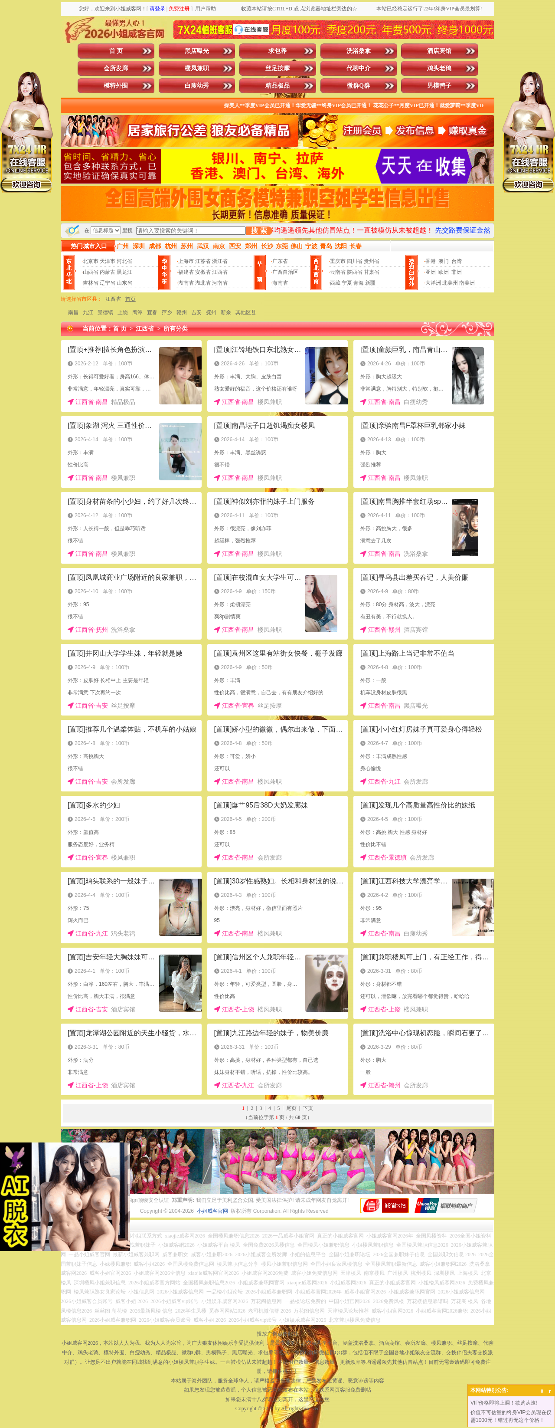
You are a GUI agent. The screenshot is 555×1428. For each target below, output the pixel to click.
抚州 (211, 312)
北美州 (450, 283)
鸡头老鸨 (439, 68)
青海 (358, 283)
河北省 (124, 261)
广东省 (280, 261)
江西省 (220, 272)
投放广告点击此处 (277, 1334)
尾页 (291, 1108)
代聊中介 (358, 68)
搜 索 (259, 230)
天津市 (107, 261)
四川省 (354, 261)
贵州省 (371, 261)
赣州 (181, 312)
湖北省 (203, 283)
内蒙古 (107, 272)
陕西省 (354, 272)
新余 (226, 312)
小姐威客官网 (212, 1211)
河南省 (220, 283)
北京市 (90, 261)
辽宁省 (107, 283)
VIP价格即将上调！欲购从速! (504, 1403)
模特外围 (116, 85)
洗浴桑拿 (358, 51)
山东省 (124, 283)
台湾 (456, 261)
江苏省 (203, 261)
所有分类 (175, 328)
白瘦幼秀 (197, 85)
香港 (430, 261)
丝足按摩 (277, 68)
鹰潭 (137, 312)
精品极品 (277, 85)
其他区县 (245, 312)
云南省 (338, 272)
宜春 (152, 312)
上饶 (123, 312)
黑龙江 (124, 272)
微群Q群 (358, 85)
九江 (88, 312)
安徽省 (203, 272)
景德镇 (105, 312)
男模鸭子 (439, 85)
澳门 (443, 261)
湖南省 (186, 283)
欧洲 (443, 272)
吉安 (196, 312)
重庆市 (338, 261)
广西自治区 (285, 272)
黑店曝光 (197, 51)
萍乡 (167, 312)
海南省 (280, 283)
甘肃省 (371, 272)
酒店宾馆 (439, 51)
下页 (308, 1108)
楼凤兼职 (197, 68)
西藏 (335, 283)
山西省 (90, 272)
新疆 (370, 283)
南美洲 (467, 283)
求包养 (277, 51)
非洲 (456, 272)
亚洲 (430, 272)
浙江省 (220, 261)
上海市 (186, 261)
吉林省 (90, 283)
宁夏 (347, 283)
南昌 (73, 312)
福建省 (186, 272)
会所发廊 (116, 68)
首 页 (116, 51)
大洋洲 (433, 283)
